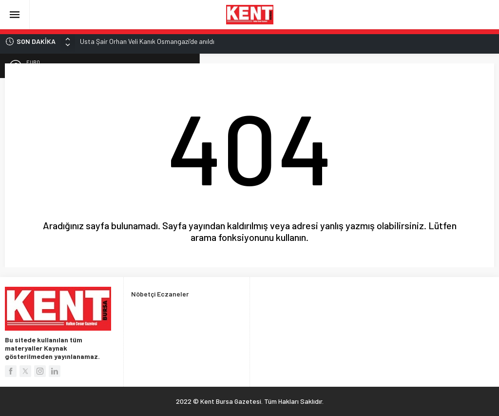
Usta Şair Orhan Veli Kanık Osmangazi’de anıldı (147, 41)
